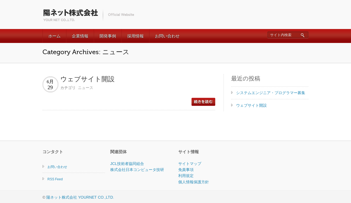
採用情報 (135, 36)
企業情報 (80, 36)
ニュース (85, 87)
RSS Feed (55, 179)
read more (203, 102)
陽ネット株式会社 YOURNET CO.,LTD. (80, 197)
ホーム (54, 36)
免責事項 (186, 169)
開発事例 (108, 36)
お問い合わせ (167, 36)
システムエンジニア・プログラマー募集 (270, 93)
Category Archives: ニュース (86, 52)
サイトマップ (189, 163)
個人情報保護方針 (193, 182)
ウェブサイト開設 (87, 79)
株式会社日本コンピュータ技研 (137, 169)
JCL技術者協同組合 (127, 163)
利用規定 (186, 175)
